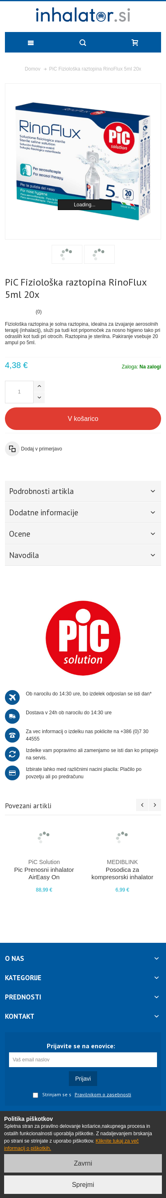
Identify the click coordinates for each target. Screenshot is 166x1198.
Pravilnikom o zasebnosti (103, 1094)
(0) (39, 312)
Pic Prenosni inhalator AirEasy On (44, 869)
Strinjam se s (52, 1095)
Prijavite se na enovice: (81, 1046)
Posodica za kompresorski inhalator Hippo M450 (122, 873)
